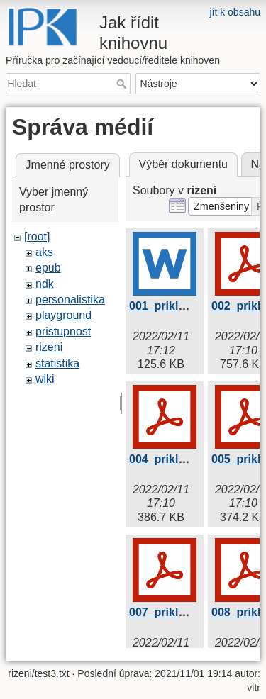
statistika (57, 363)
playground (63, 315)
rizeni (48, 347)
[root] (37, 236)
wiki (45, 379)
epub (48, 268)
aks (44, 252)
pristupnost (63, 331)
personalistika (70, 299)
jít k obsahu (234, 12)
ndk (44, 284)
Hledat (123, 84)
